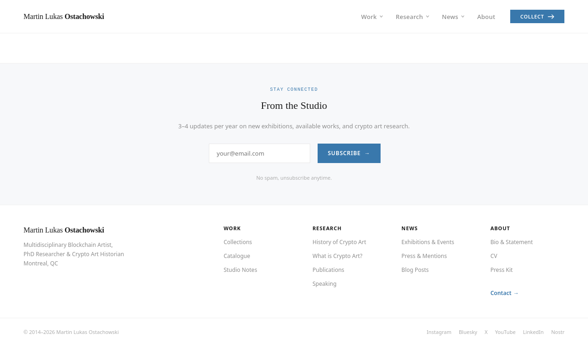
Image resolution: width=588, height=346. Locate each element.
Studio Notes (240, 270)
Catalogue (237, 256)
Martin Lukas (64, 230)
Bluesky (468, 331)
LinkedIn (533, 331)
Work (372, 17)
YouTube (505, 331)
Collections (238, 242)
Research (412, 17)
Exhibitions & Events (427, 242)
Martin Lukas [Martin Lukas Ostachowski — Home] (64, 16)
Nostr (557, 331)
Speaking (325, 284)
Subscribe (344, 153)
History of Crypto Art (339, 242)
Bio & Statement (511, 242)
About (486, 17)
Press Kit (501, 270)
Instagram (438, 331)
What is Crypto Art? (338, 256)
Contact (501, 293)
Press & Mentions (424, 256)
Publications (328, 270)
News (453, 17)
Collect (537, 16)
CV (493, 256)
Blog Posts (415, 270)
